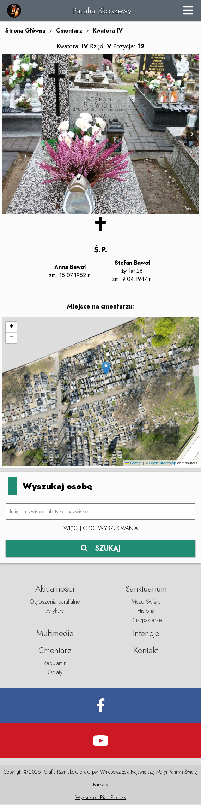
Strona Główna (25, 31)
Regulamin (55, 664)
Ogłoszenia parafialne (55, 603)
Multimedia (55, 634)
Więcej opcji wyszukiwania (100, 529)
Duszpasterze (146, 621)
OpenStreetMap (162, 464)
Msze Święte (146, 603)
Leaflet (133, 464)
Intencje (146, 634)
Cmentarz (69, 31)
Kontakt (146, 651)
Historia (146, 612)
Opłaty (55, 674)
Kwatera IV (108, 31)
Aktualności (54, 590)
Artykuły (55, 612)
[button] (106, 370)
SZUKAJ (101, 550)
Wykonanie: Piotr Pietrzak (100, 798)
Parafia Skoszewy (102, 10)
